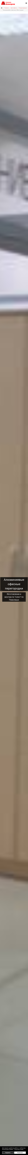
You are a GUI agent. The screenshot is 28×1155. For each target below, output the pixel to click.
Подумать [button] (7, 1152)
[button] (1, 590)
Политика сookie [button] (18, 1149)
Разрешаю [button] (20, 1152)
